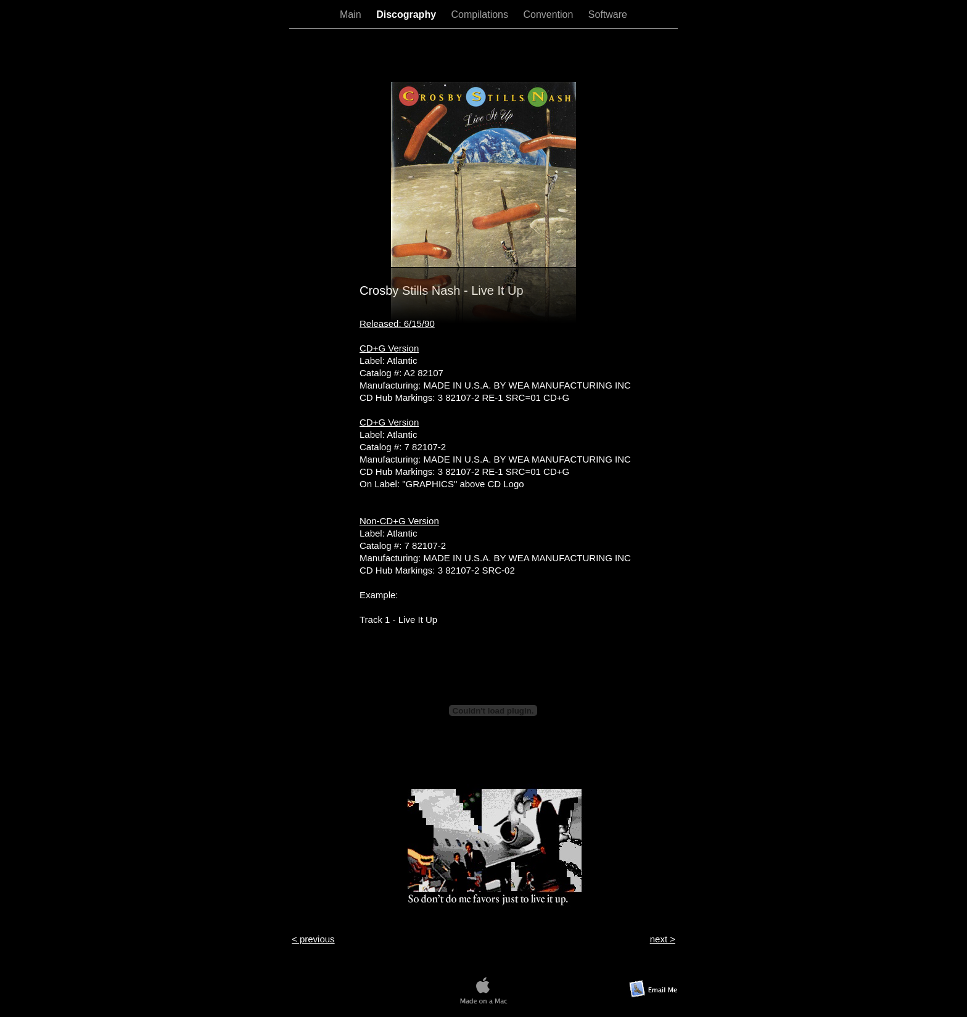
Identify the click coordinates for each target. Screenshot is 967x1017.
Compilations (481, 14)
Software (607, 14)
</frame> (483, 54)
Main (352, 14)
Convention (549, 14)
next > (662, 939)
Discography (407, 14)
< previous (313, 939)
